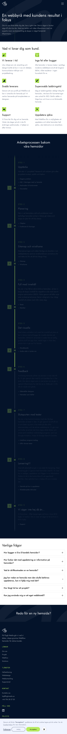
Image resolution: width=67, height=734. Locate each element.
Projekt (4, 654)
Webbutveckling (7, 678)
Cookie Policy (8, 724)
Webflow (5, 658)
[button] (62, 3)
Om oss (4, 651)
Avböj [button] (18, 729)
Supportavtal (6, 682)
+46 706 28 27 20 (8, 699)
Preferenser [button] (7, 729)
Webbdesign (6, 675)
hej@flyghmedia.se (8, 696)
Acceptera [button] (33, 729)
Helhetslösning (7, 672)
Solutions (5, 661)
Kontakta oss (6, 693)
